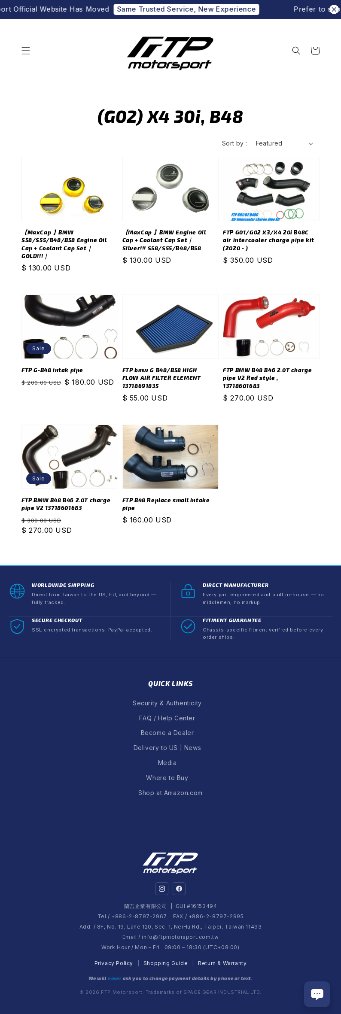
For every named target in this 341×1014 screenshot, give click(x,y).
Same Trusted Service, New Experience (195, 9)
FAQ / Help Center (167, 718)
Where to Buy (167, 777)
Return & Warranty (222, 963)
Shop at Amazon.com (170, 792)
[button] (25, 50)
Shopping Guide (165, 963)
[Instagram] (161, 888)
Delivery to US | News (167, 747)
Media (167, 762)
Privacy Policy (113, 963)
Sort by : (234, 143)
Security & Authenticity (167, 703)
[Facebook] (179, 888)
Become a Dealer (167, 732)
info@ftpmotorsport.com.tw (180, 937)
